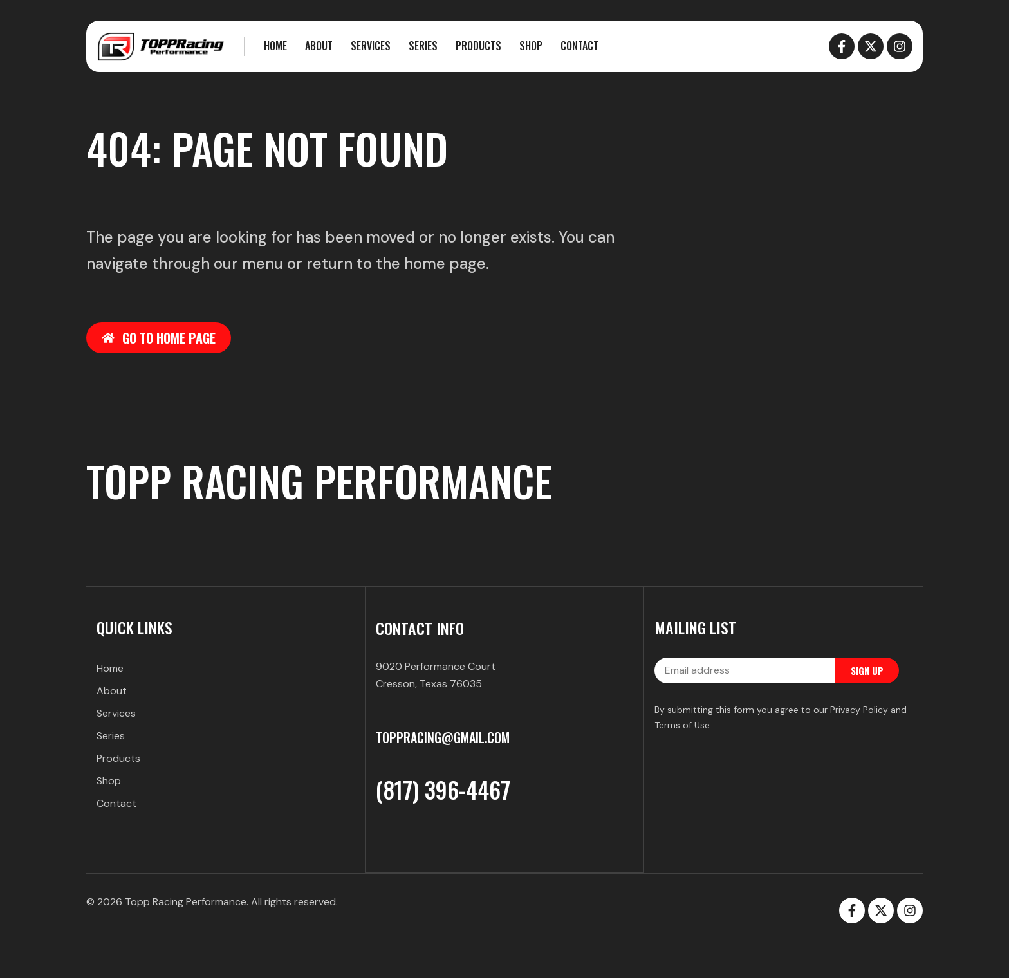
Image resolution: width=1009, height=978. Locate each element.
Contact (579, 45)
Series (423, 45)
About (319, 45)
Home (275, 45)
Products (478, 45)
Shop (530, 45)
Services (371, 45)
